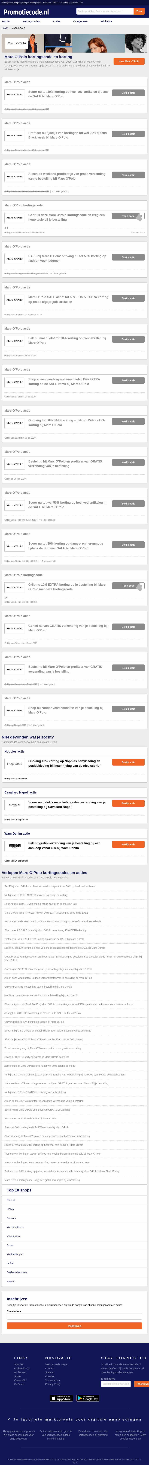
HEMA (10, 1209)
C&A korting (63, 3)
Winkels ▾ (106, 21)
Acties (56, 21)
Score (10, 1245)
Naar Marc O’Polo (129, 61)
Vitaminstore (14, 1236)
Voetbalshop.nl (15, 1254)
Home (5, 28)
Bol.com (11, 1218)
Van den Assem (15, 1227)
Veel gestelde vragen (56, 1364)
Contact (49, 1368)
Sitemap (49, 1372)
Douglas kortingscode (31, 3)
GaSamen (19, 1384)
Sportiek (18, 1364)
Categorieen (80, 21)
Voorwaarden (137, 232)
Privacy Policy (52, 1384)
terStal (10, 1263)
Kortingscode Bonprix (11, 3)
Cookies (49, 1376)
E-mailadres (74, 1315)
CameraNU (20, 1380)
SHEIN (10, 1281)
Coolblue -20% (76, 3)
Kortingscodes (31, 21)
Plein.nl (11, 1200)
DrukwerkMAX (22, 1368)
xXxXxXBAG (128, 216)
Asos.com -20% (49, 3)
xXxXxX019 (128, 585)
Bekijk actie (128, 92)
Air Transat (20, 1372)
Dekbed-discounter (17, 1272)
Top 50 (6, 21)
